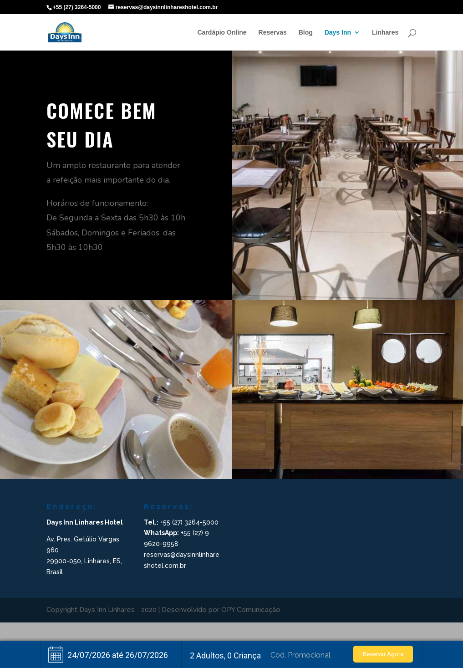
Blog (306, 32)
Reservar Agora (383, 654)
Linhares (385, 32)
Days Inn (338, 32)
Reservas (273, 32)
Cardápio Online (222, 32)
